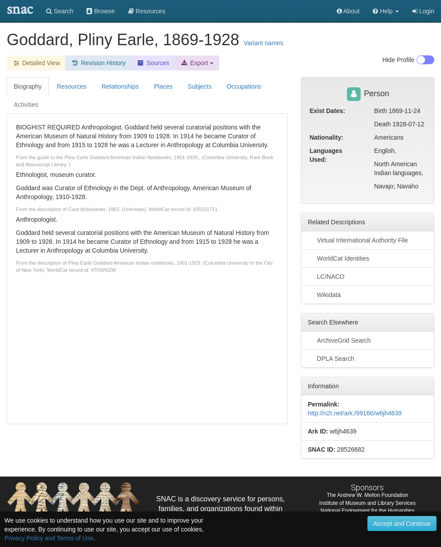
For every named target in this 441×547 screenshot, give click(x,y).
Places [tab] (163, 86)
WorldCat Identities (339, 258)
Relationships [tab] (120, 86)
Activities (26, 104)
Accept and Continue (402, 523)
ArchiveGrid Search (339, 340)
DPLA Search (331, 358)
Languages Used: (326, 155)
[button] (386, 11)
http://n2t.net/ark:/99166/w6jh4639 (355, 413)
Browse (101, 11)
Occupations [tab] (244, 86)
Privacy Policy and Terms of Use (48, 538)
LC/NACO (326, 276)
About (348, 11)
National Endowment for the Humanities (367, 511)
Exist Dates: (327, 110)
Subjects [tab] (200, 86)
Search (59, 11)
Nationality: (326, 137)
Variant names (263, 43)
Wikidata (324, 294)
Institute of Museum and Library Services (367, 503)
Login (423, 11)
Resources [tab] (72, 86)
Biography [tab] (28, 86)
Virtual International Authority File (358, 240)
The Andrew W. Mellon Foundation (367, 495)
